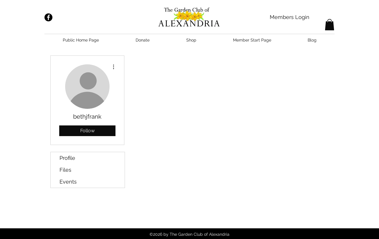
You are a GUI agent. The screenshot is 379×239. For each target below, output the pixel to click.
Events (68, 182)
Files (65, 170)
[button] (329, 24)
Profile (67, 158)
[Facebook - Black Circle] (48, 17)
